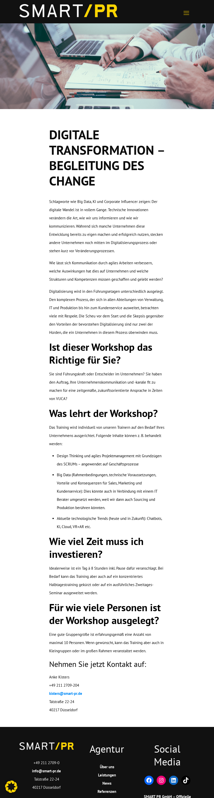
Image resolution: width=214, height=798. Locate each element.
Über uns (107, 766)
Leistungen (107, 775)
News (106, 783)
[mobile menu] (186, 11)
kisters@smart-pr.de (65, 693)
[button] (11, 786)
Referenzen (107, 791)
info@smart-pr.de (46, 770)
